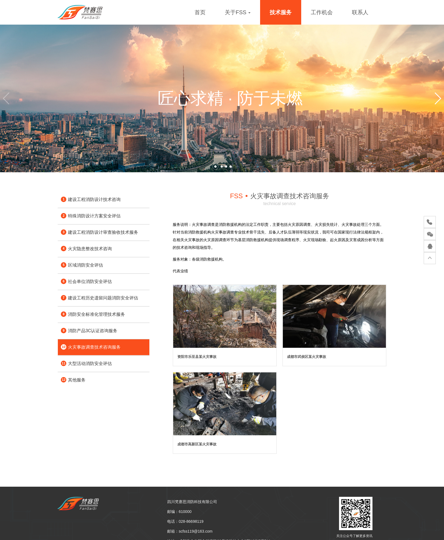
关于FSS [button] (238, 12)
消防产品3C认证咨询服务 (89, 330)
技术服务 (281, 12)
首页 (200, 12)
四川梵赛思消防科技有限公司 (192, 502)
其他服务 (73, 380)
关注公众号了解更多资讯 (354, 536)
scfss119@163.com (195, 531)
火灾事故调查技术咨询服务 (91, 347)
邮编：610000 (179, 511)
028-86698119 (191, 521)
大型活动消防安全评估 (86, 363)
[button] (215, 167)
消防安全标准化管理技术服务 (93, 314)
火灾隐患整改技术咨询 (86, 248)
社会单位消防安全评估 (86, 281)
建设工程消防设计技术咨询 (91, 199)
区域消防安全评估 (82, 265)
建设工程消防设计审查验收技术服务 (99, 232)
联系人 (360, 12)
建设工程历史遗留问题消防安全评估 (99, 297)
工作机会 (322, 12)
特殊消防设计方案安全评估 (91, 215)
